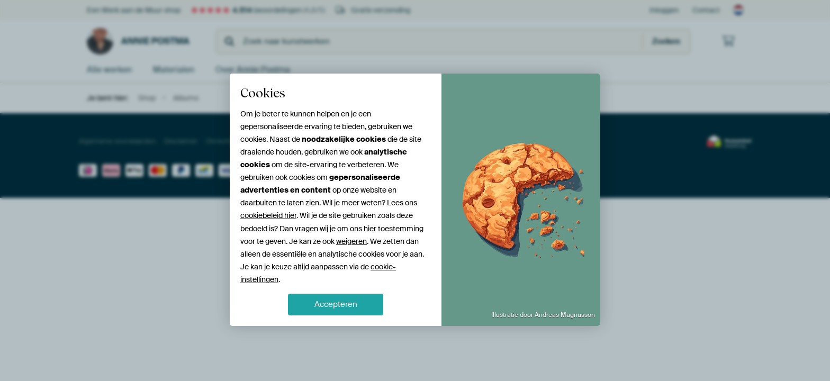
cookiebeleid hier (268, 215)
